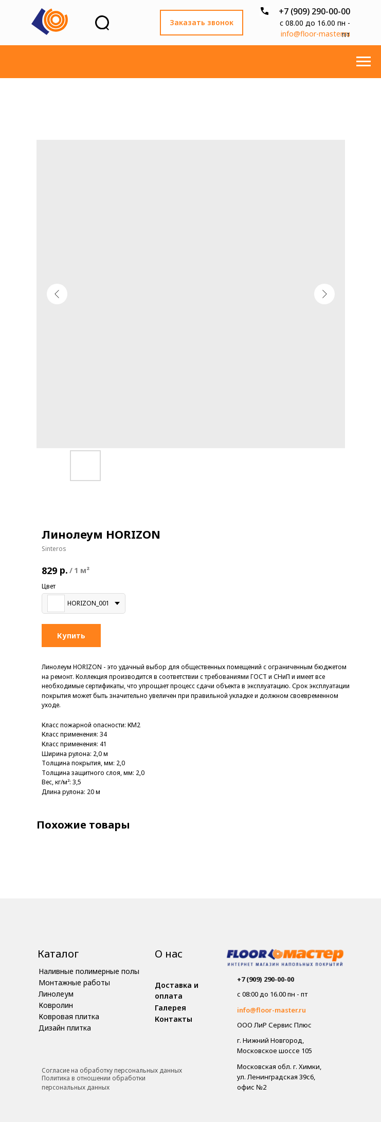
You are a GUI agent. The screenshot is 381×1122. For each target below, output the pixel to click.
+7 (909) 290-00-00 (314, 11)
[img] (285, 959)
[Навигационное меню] (363, 62)
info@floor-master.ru (315, 34)
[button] (201, 22)
